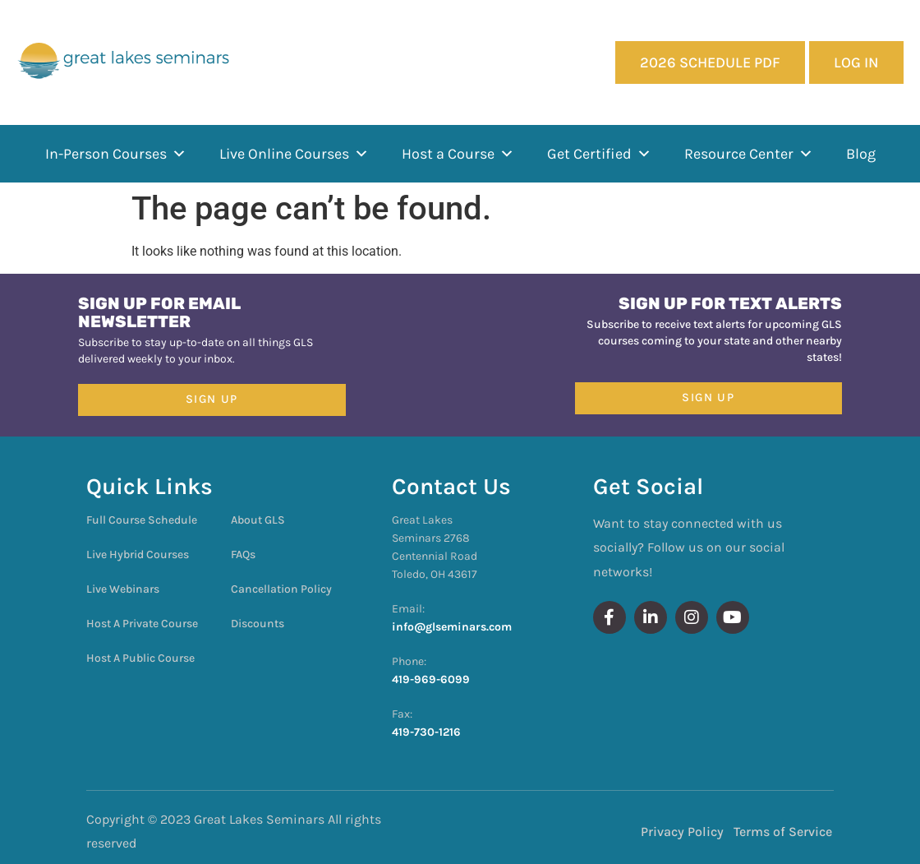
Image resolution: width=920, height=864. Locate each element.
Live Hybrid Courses (137, 554)
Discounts (257, 624)
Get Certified (599, 153)
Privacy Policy (682, 831)
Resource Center (748, 153)
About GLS (258, 520)
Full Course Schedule (141, 520)
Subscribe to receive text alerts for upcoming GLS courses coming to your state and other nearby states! (714, 340)
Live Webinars (122, 589)
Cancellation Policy (281, 589)
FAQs (243, 554)
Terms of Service (783, 831)
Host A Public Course (140, 658)
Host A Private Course (142, 624)
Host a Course (458, 153)
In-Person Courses (115, 153)
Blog (861, 154)
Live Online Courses (294, 153)
